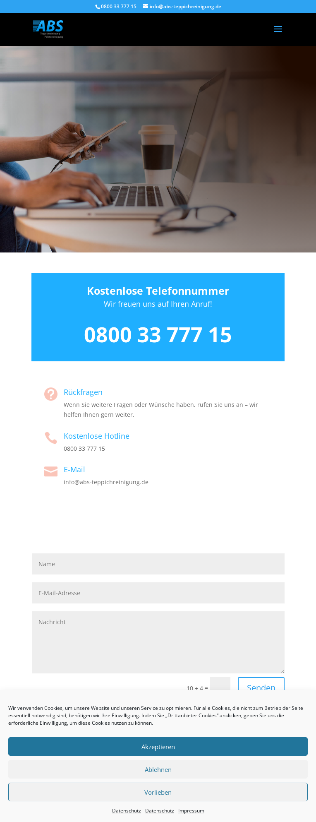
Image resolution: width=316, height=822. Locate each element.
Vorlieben (158, 792)
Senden (261, 687)
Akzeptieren (158, 747)
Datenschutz (126, 810)
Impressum (191, 810)
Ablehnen (158, 769)
